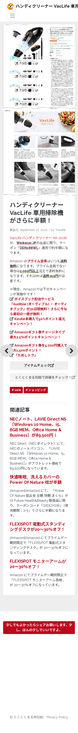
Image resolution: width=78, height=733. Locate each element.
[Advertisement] (39, 676)
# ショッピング (36, 390)
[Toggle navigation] (12, 16)
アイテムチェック (39, 365)
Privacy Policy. (57, 717)
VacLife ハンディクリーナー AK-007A (38, 238)
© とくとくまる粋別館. (27, 717)
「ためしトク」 (26, 355)
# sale (16, 390)
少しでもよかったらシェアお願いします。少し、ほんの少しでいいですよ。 (39, 627)
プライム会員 (37, 261)
